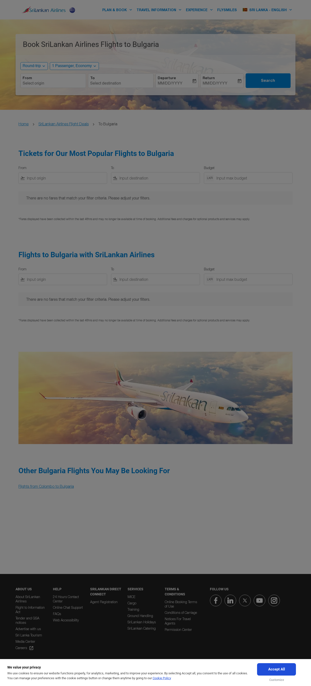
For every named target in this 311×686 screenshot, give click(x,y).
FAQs (57, 614)
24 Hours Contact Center (66, 599)
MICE (131, 597)
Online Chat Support (68, 607)
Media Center (25, 641)
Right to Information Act (30, 609)
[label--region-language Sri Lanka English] (267, 9)
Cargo (132, 603)
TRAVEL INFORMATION (160, 9)
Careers (25, 648)
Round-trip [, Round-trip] (32, 66)
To (92, 78)
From (27, 78)
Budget (209, 168)
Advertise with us (28, 629)
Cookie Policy (162, 678)
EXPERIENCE (200, 9)
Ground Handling (140, 616)
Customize (276, 680)
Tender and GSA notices (27, 620)
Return (209, 78)
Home (23, 124)
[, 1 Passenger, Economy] (72, 66)
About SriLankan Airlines (28, 599)
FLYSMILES (227, 10)
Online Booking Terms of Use (181, 604)
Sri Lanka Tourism (29, 635)
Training (133, 609)
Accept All (276, 669)
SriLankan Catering (142, 628)
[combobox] (53, 83)
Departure (167, 78)
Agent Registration (104, 602)
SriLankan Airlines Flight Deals (63, 124)
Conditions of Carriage (181, 612)
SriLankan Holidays (142, 622)
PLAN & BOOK (118, 9)
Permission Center (178, 629)
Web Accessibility (66, 620)
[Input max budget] (252, 178)
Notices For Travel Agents (178, 621)
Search (268, 80)
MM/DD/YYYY (170, 84)
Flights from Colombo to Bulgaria (46, 486)
